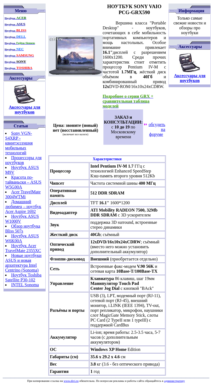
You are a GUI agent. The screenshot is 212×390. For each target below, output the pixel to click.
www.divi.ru (71, 380)
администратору (174, 380)
